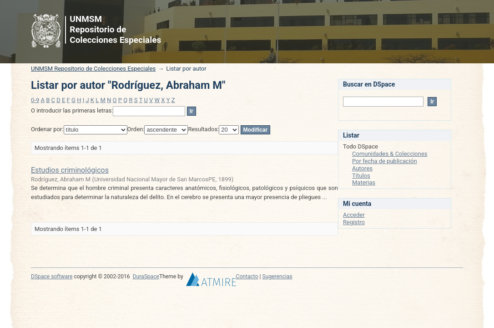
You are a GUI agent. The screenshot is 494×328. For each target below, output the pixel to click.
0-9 (35, 100)
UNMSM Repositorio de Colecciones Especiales (93, 68)
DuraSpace (146, 276)
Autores (362, 168)
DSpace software (51, 276)
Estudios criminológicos (70, 170)
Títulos (361, 175)
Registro (354, 222)
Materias (363, 182)
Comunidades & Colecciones (390, 153)
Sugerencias (277, 276)
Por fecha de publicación (384, 161)
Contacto (247, 276)
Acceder (354, 214)
